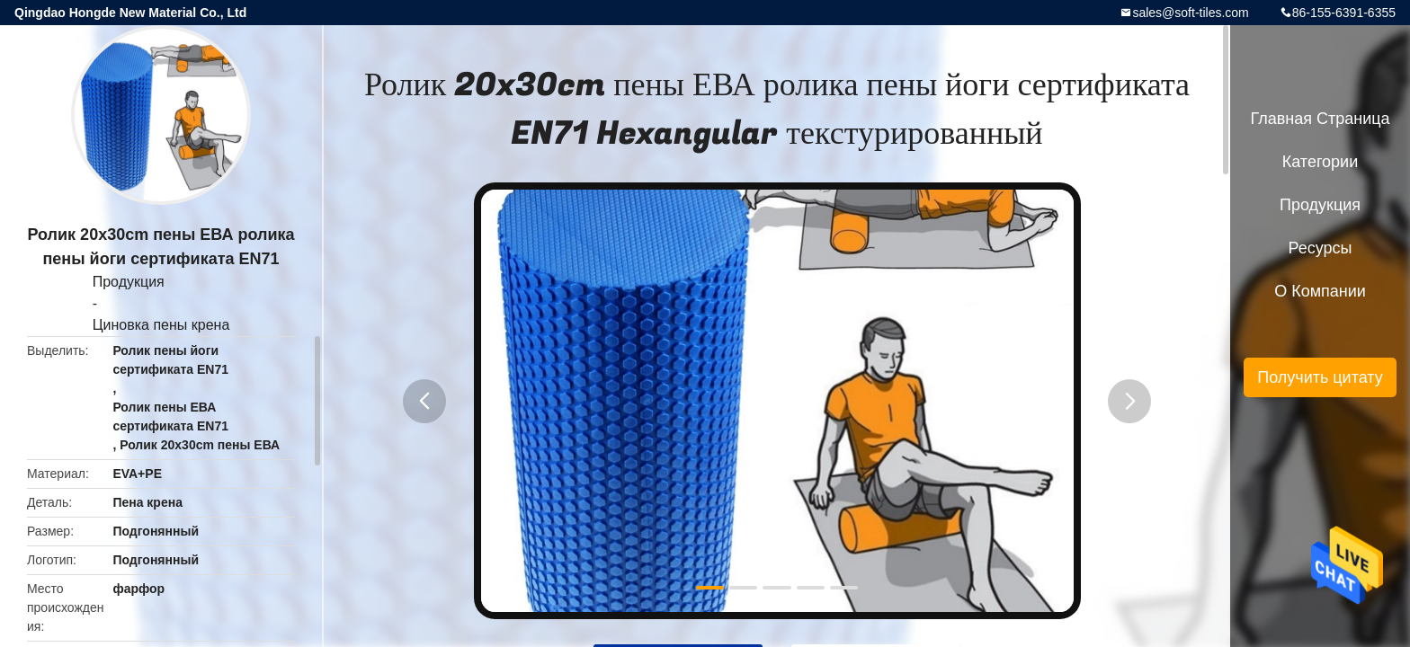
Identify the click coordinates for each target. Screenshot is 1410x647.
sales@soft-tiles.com (1190, 12)
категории (1320, 162)
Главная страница (1319, 119)
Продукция (129, 281)
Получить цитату (1320, 377)
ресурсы (1320, 248)
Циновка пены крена (161, 324)
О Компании (1320, 291)
